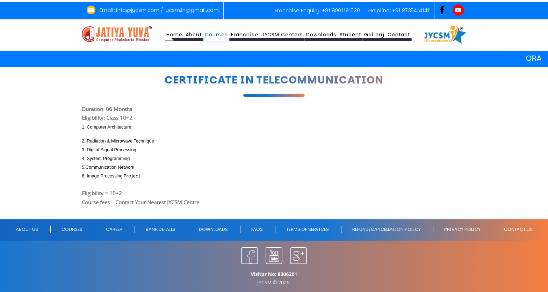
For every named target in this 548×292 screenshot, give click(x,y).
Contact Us (518, 229)
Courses (216, 34)
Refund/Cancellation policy (386, 229)
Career (114, 229)
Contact (399, 34)
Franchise (244, 34)
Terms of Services (307, 229)
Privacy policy (462, 229)
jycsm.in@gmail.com (192, 10)
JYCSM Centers (282, 34)
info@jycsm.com (137, 10)
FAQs (257, 229)
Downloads (321, 34)
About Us (27, 229)
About (194, 34)
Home (174, 34)
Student (350, 34)
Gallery (374, 34)
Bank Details (160, 229)
